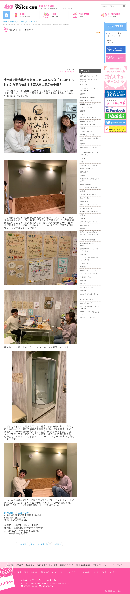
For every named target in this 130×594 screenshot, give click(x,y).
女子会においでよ (86, 263)
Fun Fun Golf (85, 198)
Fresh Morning (85, 184)
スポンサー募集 (51, 565)
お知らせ (34, 572)
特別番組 (83, 267)
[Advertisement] (52, 51)
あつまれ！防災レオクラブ (89, 273)
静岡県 (82, 191)
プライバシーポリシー (101, 565)
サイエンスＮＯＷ (86, 107)
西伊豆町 (83, 280)
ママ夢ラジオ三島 (86, 131)
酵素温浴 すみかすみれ (17, 513)
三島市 (82, 158)
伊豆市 (82, 215)
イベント (25, 572)
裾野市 (82, 144)
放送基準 (20, 565)
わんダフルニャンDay (87, 317)
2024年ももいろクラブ (88, 194)
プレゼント (84, 284)
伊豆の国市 (84, 201)
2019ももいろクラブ (87, 104)
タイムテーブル (57, 572)
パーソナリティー (72, 572)
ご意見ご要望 (86, 565)
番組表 (82, 128)
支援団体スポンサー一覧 (69, 565)
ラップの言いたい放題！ (88, 124)
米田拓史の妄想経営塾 (88, 240)
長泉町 (82, 175)
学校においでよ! (86, 277)
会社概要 (10, 565)
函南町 (82, 228)
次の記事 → (56, 544)
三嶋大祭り (84, 172)
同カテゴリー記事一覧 (39, 544)
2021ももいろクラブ (87, 135)
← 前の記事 (22, 544)
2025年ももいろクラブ (88, 270)
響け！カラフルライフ (88, 101)
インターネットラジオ (110, 572)
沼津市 (82, 94)
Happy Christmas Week (89, 211)
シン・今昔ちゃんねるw (88, 188)
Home (5, 22)
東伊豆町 (83, 254)
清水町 (82, 111)
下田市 (82, 218)
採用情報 (40, 565)
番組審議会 (30, 565)
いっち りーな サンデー (88, 287)
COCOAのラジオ (86, 208)
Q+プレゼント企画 (86, 299)
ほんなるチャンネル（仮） (89, 76)
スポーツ (83, 114)
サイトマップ (117, 565)
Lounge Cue (84, 225)
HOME (16, 572)
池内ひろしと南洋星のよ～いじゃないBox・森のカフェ (89, 234)
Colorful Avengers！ (87, 97)
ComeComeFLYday (87, 168)
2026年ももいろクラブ (88, 118)
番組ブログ (14, 22)
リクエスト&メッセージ (90, 572)
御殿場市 (83, 290)
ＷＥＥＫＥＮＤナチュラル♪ (89, 205)
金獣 (81, 162)
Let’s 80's (84, 85)
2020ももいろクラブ (28, 22)
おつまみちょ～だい (87, 303)
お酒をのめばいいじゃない (89, 222)
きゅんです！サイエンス (88, 165)
